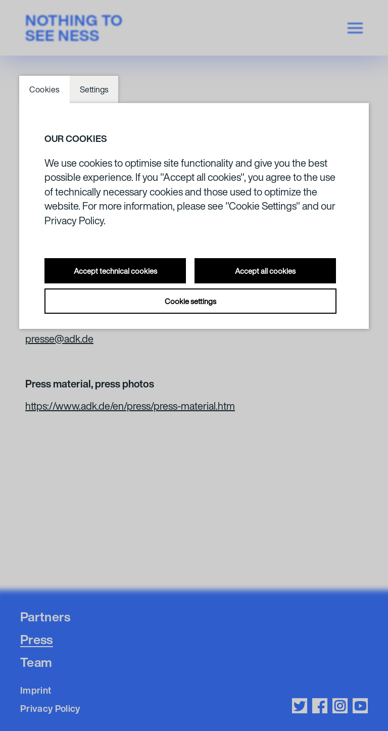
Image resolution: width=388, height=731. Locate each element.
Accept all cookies (265, 270)
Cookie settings (190, 301)
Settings (94, 89)
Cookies (44, 89)
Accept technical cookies (115, 270)
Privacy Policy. (75, 220)
